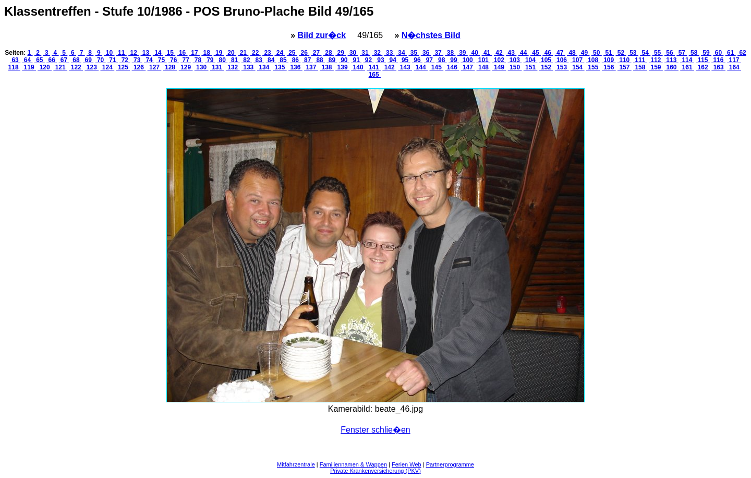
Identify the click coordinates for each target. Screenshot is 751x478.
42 (499, 52)
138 (327, 67)
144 (421, 67)
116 (718, 60)
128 (170, 67)
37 (438, 52)
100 (468, 60)
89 (331, 60)
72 (124, 60)
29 (340, 52)
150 (515, 67)
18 (206, 52)
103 (515, 60)
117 (734, 60)
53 (633, 52)
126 (139, 67)
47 (560, 52)
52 (621, 52)
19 (219, 52)
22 (255, 52)
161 (687, 67)
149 (499, 67)
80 (222, 60)
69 (88, 60)
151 (531, 67)
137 (311, 67)
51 (608, 52)
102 (499, 60)
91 (356, 60)
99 (454, 60)
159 (656, 67)
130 (202, 67)
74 (149, 60)
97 (429, 60)
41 (487, 52)
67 (64, 60)
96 (417, 60)
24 (279, 52)
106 (562, 60)
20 (231, 52)
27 (316, 52)
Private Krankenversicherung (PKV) (375, 471)
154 (578, 67)
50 (596, 52)
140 (358, 67)
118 (14, 67)
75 (161, 60)
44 (523, 52)
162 (703, 67)
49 (584, 52)
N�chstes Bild (431, 35)
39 (462, 52)
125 (123, 67)
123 (91, 67)
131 (217, 67)
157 (624, 67)
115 (703, 60)
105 (546, 60)
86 (295, 60)
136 (295, 67)
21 (243, 52)
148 (484, 67)
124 (108, 67)
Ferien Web (406, 464)
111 (640, 60)
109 (609, 60)
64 (27, 60)
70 (100, 60)
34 (401, 52)
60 (718, 52)
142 (389, 67)
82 (246, 60)
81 (234, 60)
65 (39, 60)
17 (194, 52)
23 (267, 52)
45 (535, 52)
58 (694, 52)
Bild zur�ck (322, 35)
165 (375, 74)
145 (436, 67)
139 (342, 67)
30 (353, 52)
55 (657, 52)
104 (531, 60)
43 (511, 52)
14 (158, 52)
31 (365, 52)
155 (593, 67)
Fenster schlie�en (375, 429)
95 (405, 60)
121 (60, 67)
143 (405, 67)
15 (170, 52)
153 (562, 67)
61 (730, 52)
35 (413, 52)
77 (185, 60)
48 (572, 52)
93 (381, 60)
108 (593, 60)
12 (133, 52)
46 (547, 52)
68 (76, 60)
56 (669, 52)
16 (182, 52)
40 (474, 52)
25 (292, 52)
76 (173, 60)
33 (389, 52)
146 (452, 67)
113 (671, 60)
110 (624, 60)
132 (233, 67)
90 (344, 60)
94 (392, 60)
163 (718, 67)
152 (546, 67)
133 (248, 67)
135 (280, 67)
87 (307, 60)
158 (640, 67)
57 (681, 52)
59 (706, 52)
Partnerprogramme (450, 464)
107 (578, 60)
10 (109, 52)
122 (76, 67)
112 (656, 60)
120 (45, 67)
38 (450, 52)
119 (29, 67)
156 (609, 67)
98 (442, 60)
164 (734, 67)
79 (210, 60)
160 (671, 67)
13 (145, 52)
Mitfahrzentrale (296, 464)
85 (283, 60)
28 (328, 52)
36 (426, 52)
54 (645, 52)
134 (264, 67)
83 (258, 60)
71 (112, 60)
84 (271, 60)
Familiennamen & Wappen (353, 464)
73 (137, 60)
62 (741, 52)
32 (377, 52)
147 (468, 67)
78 (197, 60)
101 (483, 60)
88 (319, 60)
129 (186, 67)
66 (51, 60)
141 (374, 67)
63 (15, 60)
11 (121, 52)
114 (687, 60)
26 (304, 52)
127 (155, 67)
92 (369, 60)
